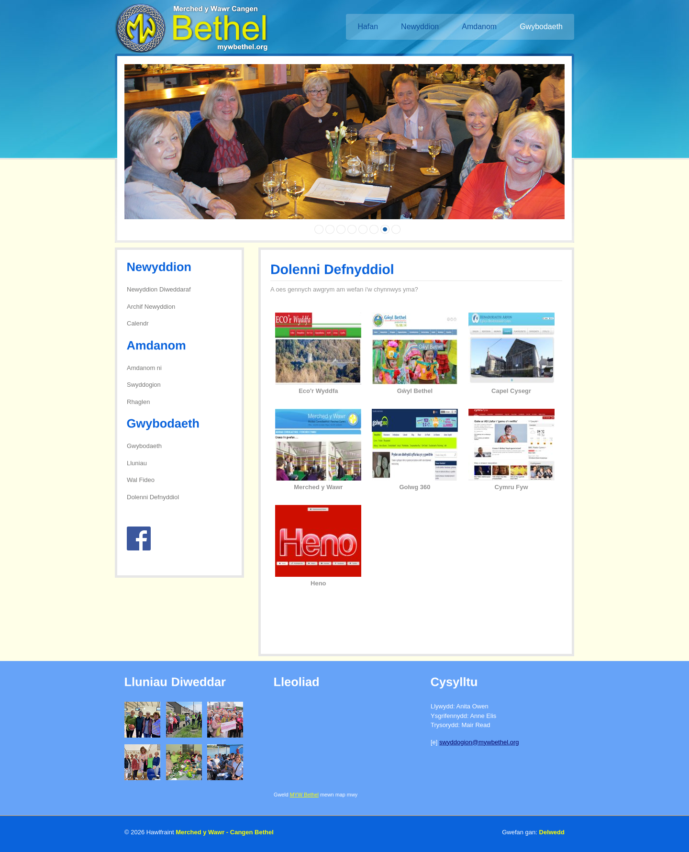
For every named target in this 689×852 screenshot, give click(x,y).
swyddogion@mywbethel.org (479, 742)
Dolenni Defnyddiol (153, 497)
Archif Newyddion (151, 306)
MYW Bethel (304, 794)
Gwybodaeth (144, 445)
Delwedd (552, 832)
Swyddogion (144, 384)
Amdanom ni (144, 367)
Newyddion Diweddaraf (159, 289)
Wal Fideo (141, 479)
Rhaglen (138, 401)
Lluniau (137, 463)
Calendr (138, 323)
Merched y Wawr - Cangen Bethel (225, 832)
